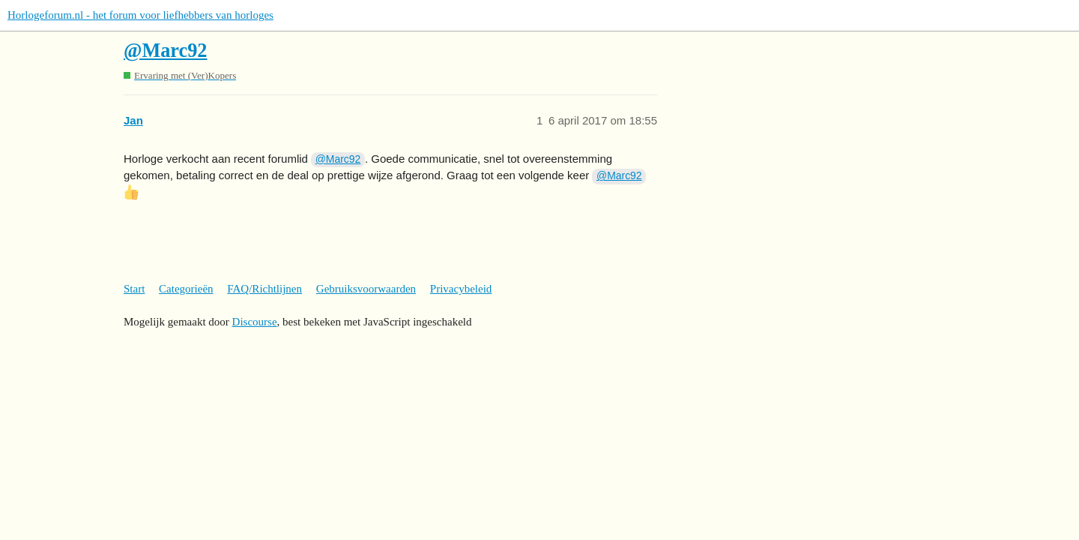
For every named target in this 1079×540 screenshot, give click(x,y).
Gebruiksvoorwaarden (366, 289)
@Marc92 (165, 51)
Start (134, 289)
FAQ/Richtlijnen (264, 289)
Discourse (254, 322)
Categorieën (186, 289)
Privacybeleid (461, 289)
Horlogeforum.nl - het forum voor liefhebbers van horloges (140, 15)
